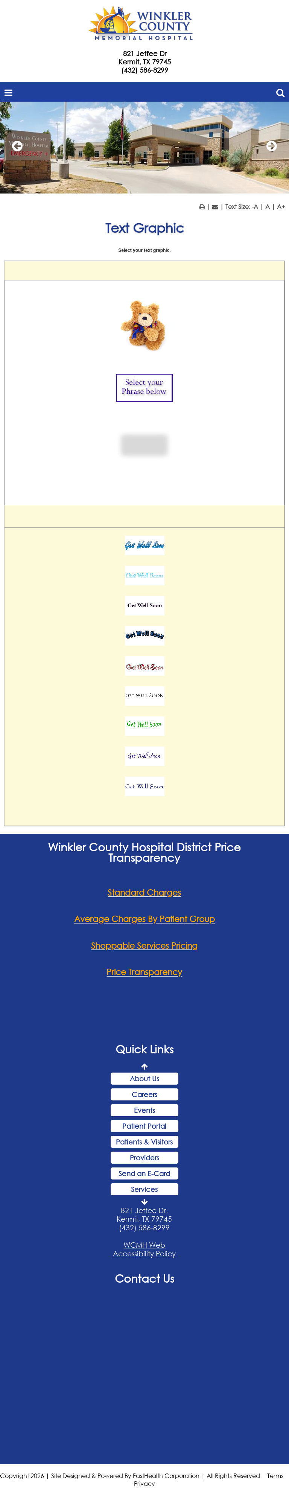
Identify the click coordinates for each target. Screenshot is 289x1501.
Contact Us (144, 1278)
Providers (144, 1158)
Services (144, 1189)
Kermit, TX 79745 (145, 62)
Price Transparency (144, 972)
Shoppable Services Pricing (144, 945)
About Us (144, 1078)
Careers (144, 1094)
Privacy (144, 1483)
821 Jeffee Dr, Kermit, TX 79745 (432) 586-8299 (144, 1219)
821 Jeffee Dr (144, 53)
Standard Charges (144, 892)
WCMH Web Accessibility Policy (144, 1249)
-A (255, 206)
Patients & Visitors (144, 1142)
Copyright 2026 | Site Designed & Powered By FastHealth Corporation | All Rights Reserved (130, 1476)
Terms (275, 1476)
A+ (281, 206)
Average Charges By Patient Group (144, 918)
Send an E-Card (144, 1173)
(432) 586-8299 (144, 70)
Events (144, 1110)
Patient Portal (144, 1126)
